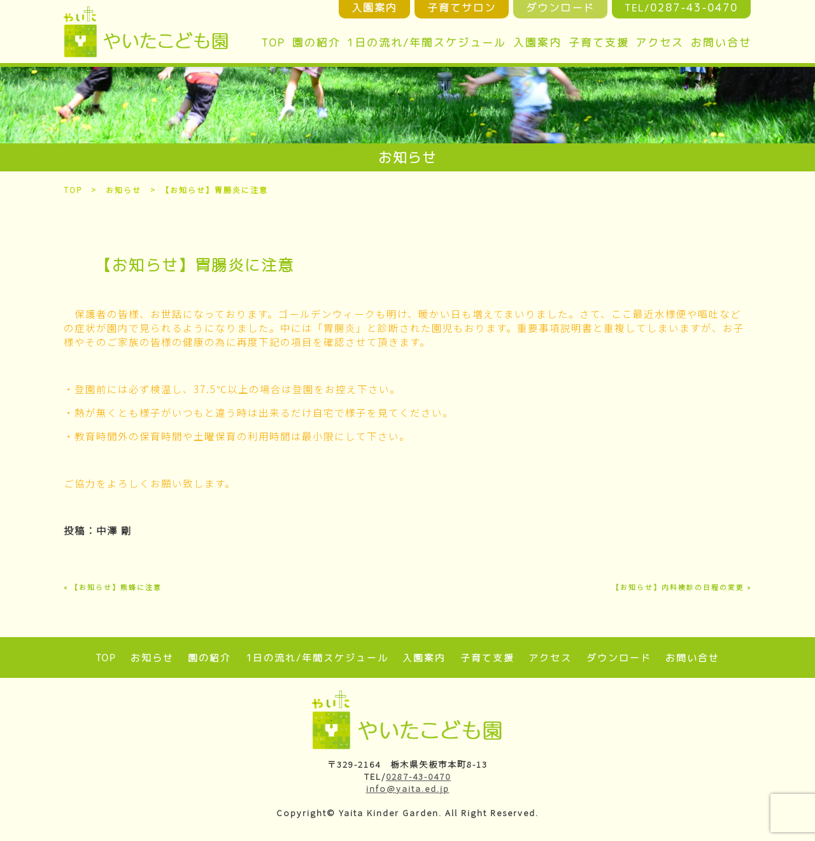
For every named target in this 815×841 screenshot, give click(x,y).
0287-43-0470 (418, 776)
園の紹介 (316, 42)
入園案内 (537, 42)
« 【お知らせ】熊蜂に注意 (113, 587)
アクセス (659, 42)
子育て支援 (599, 42)
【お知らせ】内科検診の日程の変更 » (681, 587)
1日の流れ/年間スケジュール (426, 42)
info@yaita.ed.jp (408, 788)
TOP (273, 42)
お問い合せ (721, 42)
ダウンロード (618, 658)
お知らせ (124, 189)
